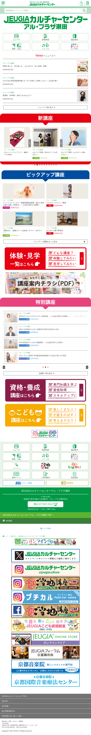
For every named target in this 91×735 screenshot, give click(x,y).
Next (61, 143)
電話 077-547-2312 (46, 504)
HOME (7, 521)
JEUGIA (5, 701)
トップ (6, 536)
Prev (29, 143)
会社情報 (5, 706)
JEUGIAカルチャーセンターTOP (14, 696)
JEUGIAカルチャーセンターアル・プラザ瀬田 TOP (27, 515)
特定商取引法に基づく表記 (12, 716)
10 (56, 165)
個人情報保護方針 (8, 711)
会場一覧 (13, 536)
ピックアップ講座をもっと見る (59, 242)
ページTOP (46, 528)
